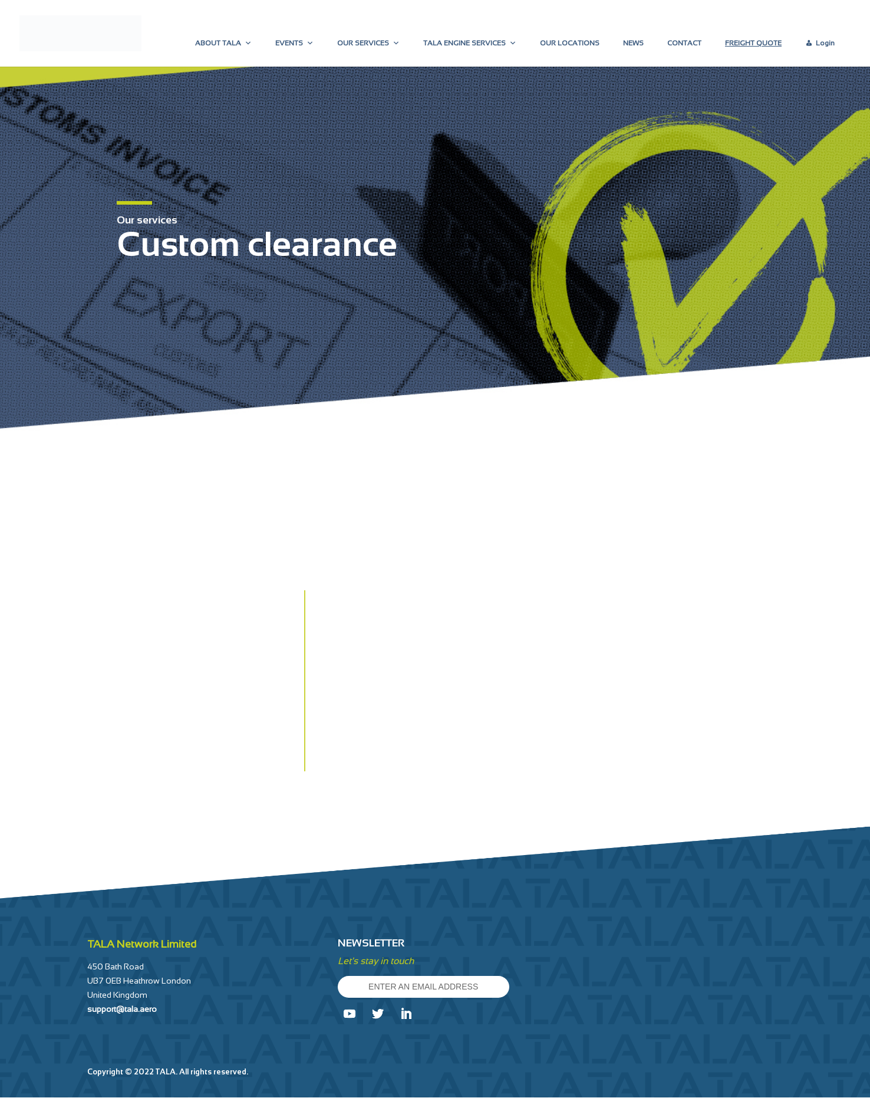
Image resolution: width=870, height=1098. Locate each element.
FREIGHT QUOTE (753, 43)
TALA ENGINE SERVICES (469, 43)
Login (825, 43)
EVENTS (294, 43)
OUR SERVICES (368, 43)
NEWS (633, 43)
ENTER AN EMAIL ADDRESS (427, 987)
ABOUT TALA (223, 43)
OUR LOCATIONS (569, 43)
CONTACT (684, 43)
